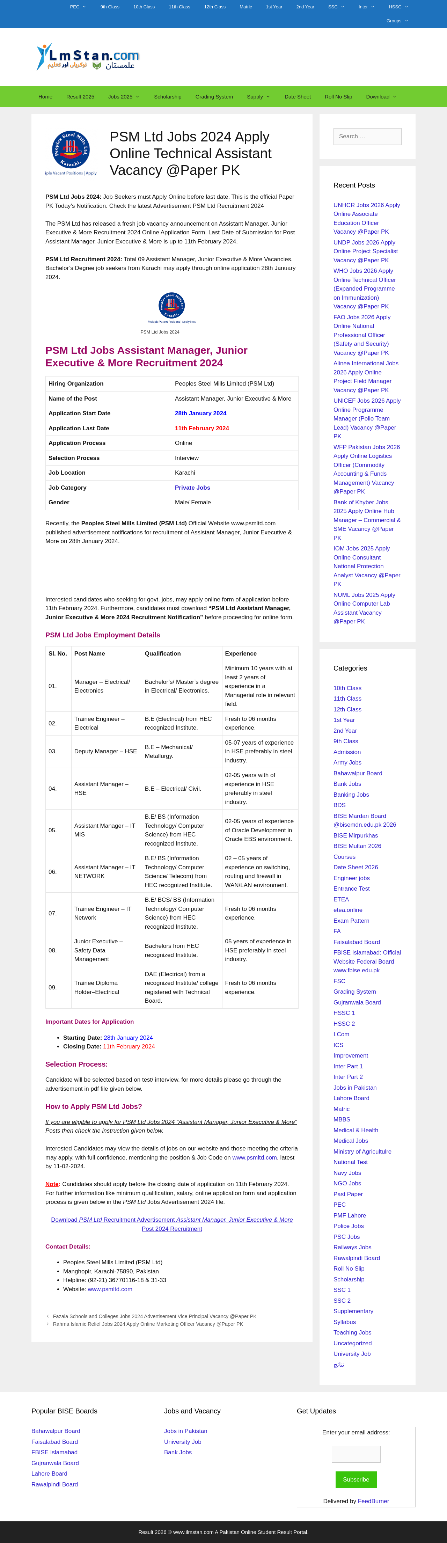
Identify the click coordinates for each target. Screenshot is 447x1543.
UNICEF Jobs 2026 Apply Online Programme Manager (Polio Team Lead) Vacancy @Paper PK (367, 418)
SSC (340, 7)
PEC (82, 7)
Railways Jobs (353, 1247)
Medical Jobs (351, 1141)
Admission (347, 752)
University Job (352, 1354)
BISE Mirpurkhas (356, 835)
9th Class (110, 6)
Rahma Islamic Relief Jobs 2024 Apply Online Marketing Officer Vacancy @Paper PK (148, 1324)
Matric (246, 6)
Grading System (214, 97)
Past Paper (348, 1194)
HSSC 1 (344, 1013)
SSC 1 (342, 1290)
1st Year (274, 6)
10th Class (144, 6)
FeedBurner (373, 1501)
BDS (340, 805)
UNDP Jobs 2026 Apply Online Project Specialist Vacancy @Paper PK (366, 251)
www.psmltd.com (110, 1289)
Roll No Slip (338, 97)
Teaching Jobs (353, 1332)
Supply (262, 96)
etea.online (348, 910)
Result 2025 (80, 97)
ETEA (341, 899)
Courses (345, 857)
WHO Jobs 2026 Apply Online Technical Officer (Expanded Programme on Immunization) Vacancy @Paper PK (365, 289)
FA (337, 931)
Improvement (351, 1055)
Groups (401, 21)
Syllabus (345, 1322)
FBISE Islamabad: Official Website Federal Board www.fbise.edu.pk (367, 961)
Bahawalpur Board (358, 773)
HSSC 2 (344, 1024)
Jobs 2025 (127, 96)
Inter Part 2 (348, 1077)
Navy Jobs (347, 1173)
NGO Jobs (347, 1183)
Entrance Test (352, 888)
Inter (370, 7)
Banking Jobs (351, 794)
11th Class (179, 6)
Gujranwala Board (357, 1002)
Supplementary (353, 1311)
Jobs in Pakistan (355, 1087)
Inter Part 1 (348, 1066)
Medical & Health (356, 1130)
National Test (351, 1162)
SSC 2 (342, 1300)
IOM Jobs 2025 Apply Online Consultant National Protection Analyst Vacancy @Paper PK (367, 566)
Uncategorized (353, 1343)
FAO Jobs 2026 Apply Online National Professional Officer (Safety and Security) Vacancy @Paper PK (362, 335)
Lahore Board (351, 1098)
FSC (339, 981)
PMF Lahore (350, 1215)
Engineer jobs (352, 878)
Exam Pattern (351, 920)
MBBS (342, 1119)
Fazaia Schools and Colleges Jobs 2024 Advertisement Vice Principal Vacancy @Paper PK (155, 1316)
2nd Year (305, 6)
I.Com (341, 1034)
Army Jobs (347, 762)
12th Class (215, 6)
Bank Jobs (347, 784)
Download (385, 96)
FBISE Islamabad (54, 1452)
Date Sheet (298, 97)
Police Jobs (349, 1226)
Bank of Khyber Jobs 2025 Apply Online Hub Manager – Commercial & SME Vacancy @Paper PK (367, 520)
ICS (338, 1045)
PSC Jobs (347, 1237)
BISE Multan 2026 (357, 846)
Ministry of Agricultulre (362, 1151)
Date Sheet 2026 (356, 867)
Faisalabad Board (357, 942)
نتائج (339, 1364)
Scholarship (167, 97)
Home (45, 97)
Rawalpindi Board (357, 1258)
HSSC (402, 7)
